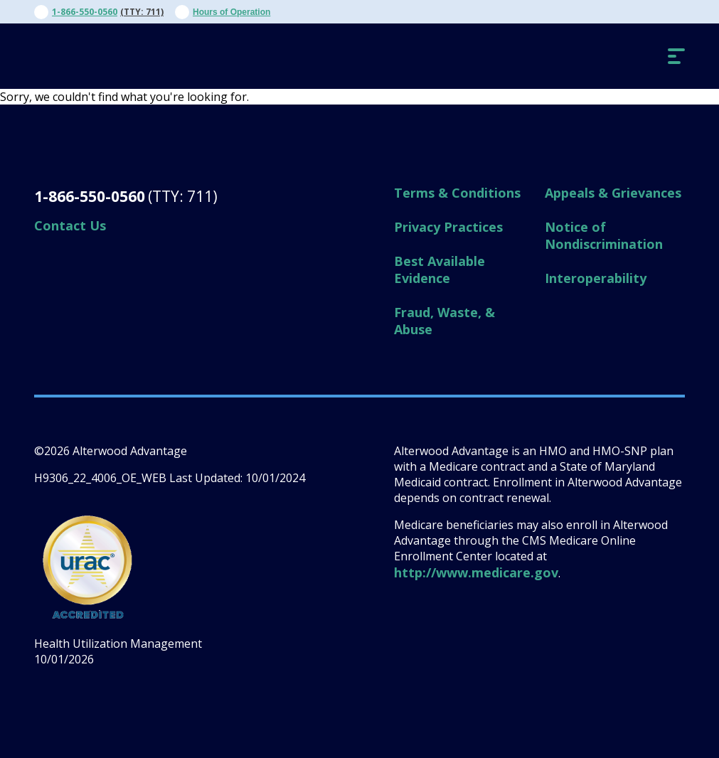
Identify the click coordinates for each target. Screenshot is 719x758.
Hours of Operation (231, 12)
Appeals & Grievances (613, 192)
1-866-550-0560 (84, 12)
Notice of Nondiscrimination (604, 235)
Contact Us (70, 225)
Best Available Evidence (439, 269)
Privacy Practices (448, 226)
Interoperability (595, 278)
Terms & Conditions (457, 192)
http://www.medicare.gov (476, 572)
